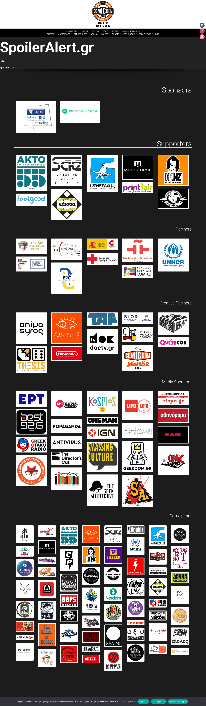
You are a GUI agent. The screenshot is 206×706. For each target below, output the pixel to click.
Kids (157, 34)
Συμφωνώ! (143, 701)
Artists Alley (80, 34)
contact (115, 31)
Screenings (145, 34)
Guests (51, 34)
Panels (115, 34)
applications (72, 31)
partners (95, 31)
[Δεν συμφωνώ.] (202, 701)
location (84, 31)
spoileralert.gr (7, 67)
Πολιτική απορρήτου (178, 701)
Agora (93, 34)
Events (104, 34)
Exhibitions (64, 34)
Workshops (129, 34)
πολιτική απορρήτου (131, 31)
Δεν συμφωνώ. (158, 701)
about (105, 31)
